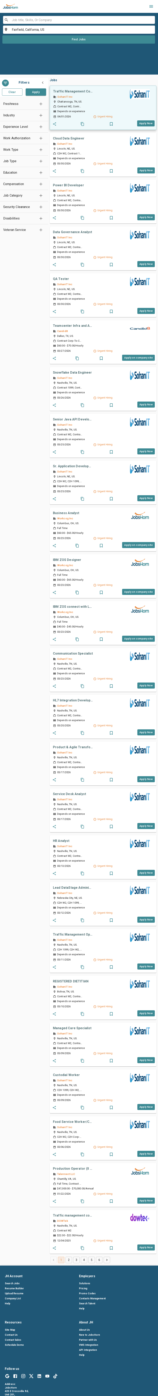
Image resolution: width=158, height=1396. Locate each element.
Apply (36, 92)
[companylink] (140, 94)
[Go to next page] (107, 1260)
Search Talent (87, 1303)
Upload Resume (14, 1293)
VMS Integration (88, 1345)
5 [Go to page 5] (91, 1260)
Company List (13, 1298)
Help (7, 1303)
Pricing (83, 1288)
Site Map (10, 1329)
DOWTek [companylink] (62, 1220)
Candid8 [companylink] (62, 331)
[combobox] (78, 20)
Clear (12, 92)
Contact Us (11, 1334)
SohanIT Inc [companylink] (65, 96)
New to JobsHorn (89, 1334)
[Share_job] (55, 124)
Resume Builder (14, 1288)
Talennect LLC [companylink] (66, 1174)
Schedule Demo (14, 1345)
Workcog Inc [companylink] (65, 518)
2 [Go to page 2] (69, 1260)
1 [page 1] (61, 1260)
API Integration (88, 1350)
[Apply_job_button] (146, 123)
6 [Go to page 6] (99, 1260)
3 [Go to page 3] (76, 1260)
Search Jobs (12, 1283)
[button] (24, 104)
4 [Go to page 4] (84, 1260)
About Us (84, 1329)
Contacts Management (92, 1298)
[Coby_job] (82, 124)
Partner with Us (88, 1340)
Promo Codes (87, 1293)
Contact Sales (13, 1340)
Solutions (84, 1283)
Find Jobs (79, 39)
